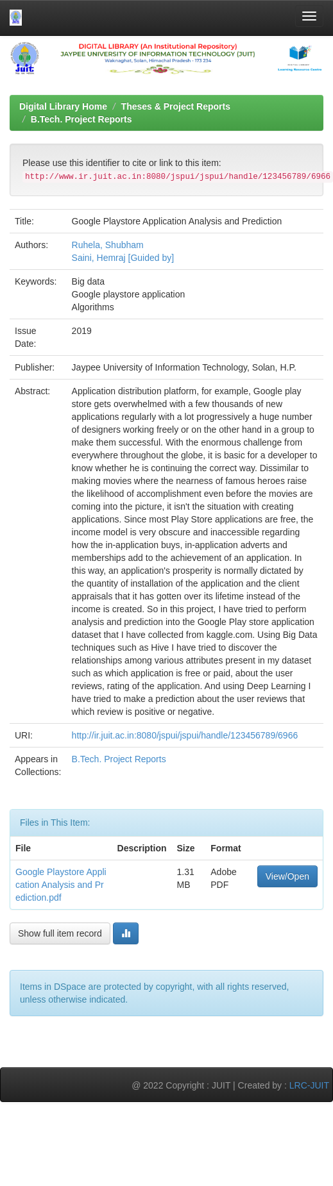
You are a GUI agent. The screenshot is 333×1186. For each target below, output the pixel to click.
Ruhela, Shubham (108, 245)
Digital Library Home (63, 106)
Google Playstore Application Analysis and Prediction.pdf (61, 885)
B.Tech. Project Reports (81, 119)
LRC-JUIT (309, 1085)
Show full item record (60, 933)
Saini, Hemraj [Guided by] (123, 258)
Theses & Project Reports (175, 106)
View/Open (287, 876)
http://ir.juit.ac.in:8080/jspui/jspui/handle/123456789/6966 (185, 735)
